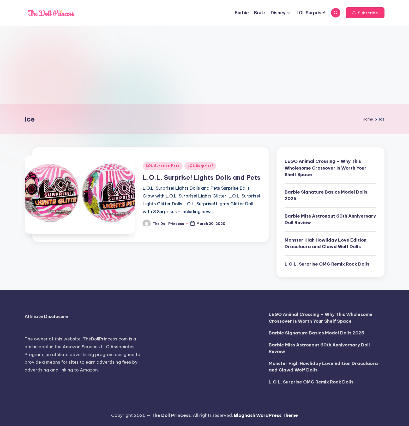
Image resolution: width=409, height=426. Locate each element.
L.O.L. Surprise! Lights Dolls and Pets (202, 177)
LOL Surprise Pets (162, 166)
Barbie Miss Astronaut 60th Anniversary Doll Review (330, 219)
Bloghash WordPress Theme (266, 415)
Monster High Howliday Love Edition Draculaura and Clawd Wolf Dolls (325, 243)
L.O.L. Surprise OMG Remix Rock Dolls (327, 264)
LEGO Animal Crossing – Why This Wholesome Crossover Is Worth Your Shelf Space (325, 167)
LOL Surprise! (200, 166)
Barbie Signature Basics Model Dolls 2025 (326, 195)
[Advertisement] (204, 65)
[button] (365, 12)
